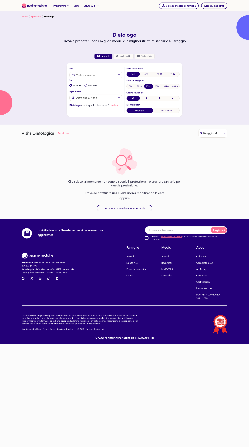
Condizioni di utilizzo (31, 329)
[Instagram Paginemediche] (40, 278)
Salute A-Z (91, 5)
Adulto (75, 85)
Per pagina (139, 110)
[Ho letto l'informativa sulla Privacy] (146, 238)
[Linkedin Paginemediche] (57, 278)
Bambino (91, 85)
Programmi (61, 5)
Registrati (219, 230)
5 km (131, 86)
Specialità (36, 16)
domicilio (123, 56)
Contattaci (201, 275)
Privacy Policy (49, 329)
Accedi (130, 256)
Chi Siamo (201, 256)
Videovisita (144, 56)
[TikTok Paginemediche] (48, 278)
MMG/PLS (167, 269)
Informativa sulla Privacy (171, 236)
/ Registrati (214, 5)
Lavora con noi (204, 288)
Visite (77, 5)
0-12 (146, 74)
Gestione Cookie (65, 329)
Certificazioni (203, 282)
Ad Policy (201, 269)
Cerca (129, 275)
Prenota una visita (136, 269)
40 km (175, 86)
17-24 (173, 74)
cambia (114, 105)
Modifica (63, 133)
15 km (148, 86)
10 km (139, 86)
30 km (166, 86)
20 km (157, 86)
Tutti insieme (166, 110)
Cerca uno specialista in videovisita (124, 208)
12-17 (159, 74)
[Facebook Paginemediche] (23, 278)
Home (25, 16)
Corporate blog (204, 263)
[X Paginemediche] (31, 278)
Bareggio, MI (213, 133)
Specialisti (166, 275)
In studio (103, 56)
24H (133, 74)
